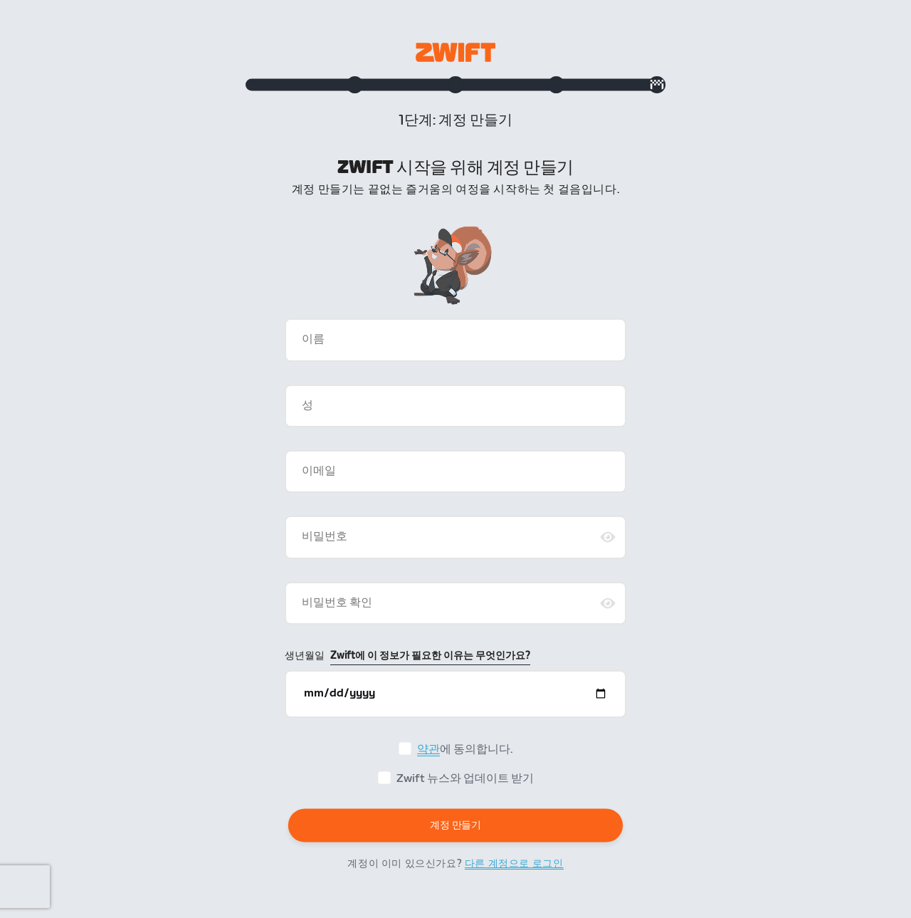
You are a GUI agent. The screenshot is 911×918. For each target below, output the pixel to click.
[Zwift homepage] (455, 52)
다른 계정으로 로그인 (514, 871)
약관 (428, 756)
